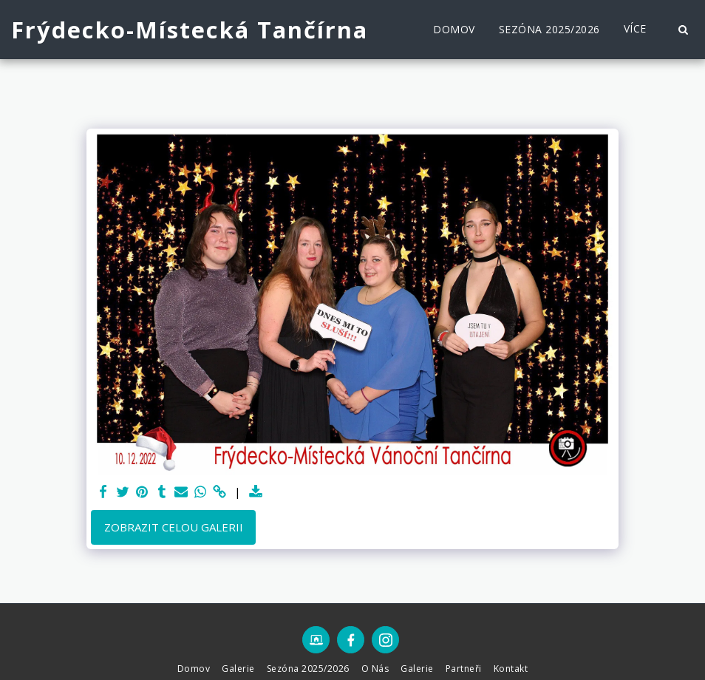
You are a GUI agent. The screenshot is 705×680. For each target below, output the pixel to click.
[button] (682, 29)
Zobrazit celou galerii (173, 527)
